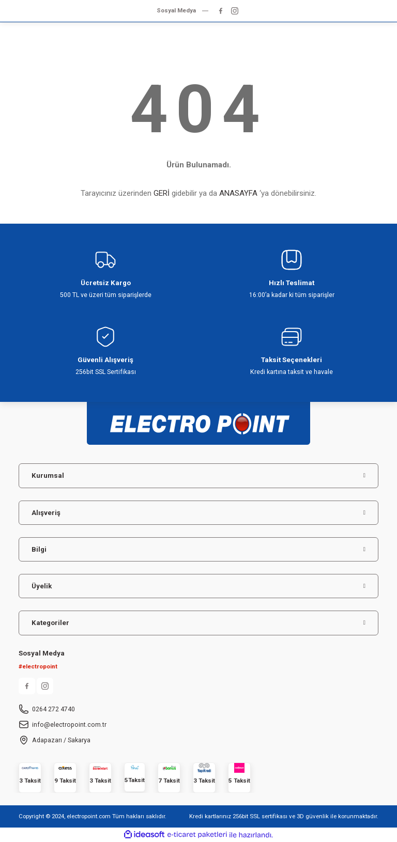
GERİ (162, 193)
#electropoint (38, 666)
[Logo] (198, 419)
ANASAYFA (238, 193)
